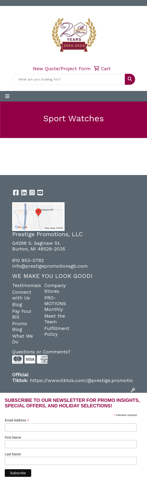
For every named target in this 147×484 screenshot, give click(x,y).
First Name (13, 437)
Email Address (17, 420)
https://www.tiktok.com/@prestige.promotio (81, 380)
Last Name (13, 454)
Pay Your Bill (21, 314)
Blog (17, 304)
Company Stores (55, 288)
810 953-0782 (28, 260)
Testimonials (25, 285)
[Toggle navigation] (7, 96)
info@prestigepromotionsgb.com (50, 266)
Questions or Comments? (41, 352)
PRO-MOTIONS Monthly (55, 303)
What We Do (22, 339)
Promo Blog (19, 326)
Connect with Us (21, 295)
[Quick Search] (68, 79)
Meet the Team (54, 318)
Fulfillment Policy (56, 331)
